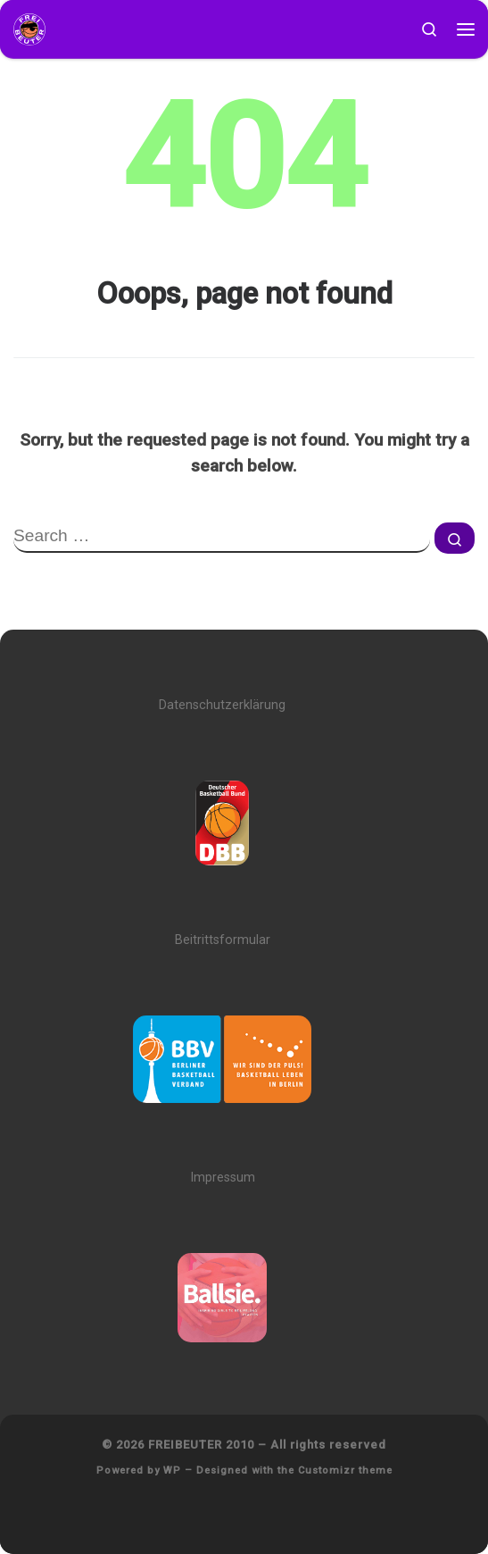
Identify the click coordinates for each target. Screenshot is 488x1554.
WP (172, 1470)
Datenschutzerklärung (222, 705)
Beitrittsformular (222, 940)
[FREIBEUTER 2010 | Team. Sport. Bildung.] (29, 28)
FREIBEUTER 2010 (201, 1444)
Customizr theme (345, 1470)
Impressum (222, 1177)
